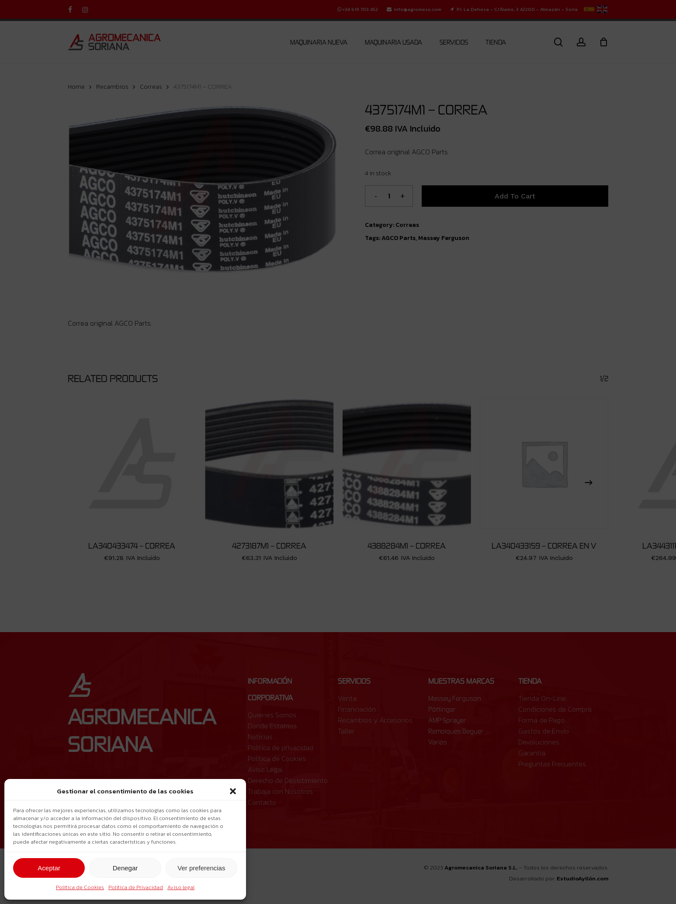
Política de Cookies (80, 887)
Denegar (125, 868)
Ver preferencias (201, 868)
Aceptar (49, 868)
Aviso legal (180, 887)
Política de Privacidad (135, 887)
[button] (233, 791)
